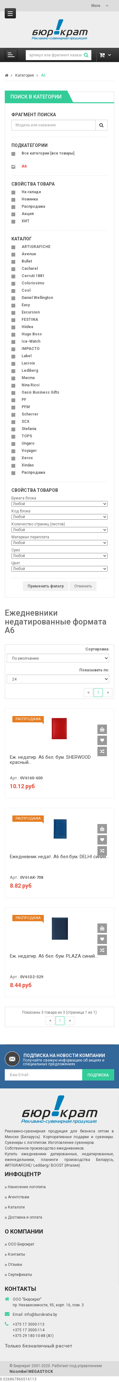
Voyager (29, 450)
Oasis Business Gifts (40, 392)
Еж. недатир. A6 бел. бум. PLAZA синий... (54, 956)
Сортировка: (97, 649)
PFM (26, 407)
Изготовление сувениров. (71, 1142)
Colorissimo (33, 283)
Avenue (29, 254)
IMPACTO (31, 348)
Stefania (29, 429)
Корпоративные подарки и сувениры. (78, 1137)
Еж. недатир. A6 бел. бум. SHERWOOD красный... (50, 759)
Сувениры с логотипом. (26, 1142)
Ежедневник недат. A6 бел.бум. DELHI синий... (59, 856)
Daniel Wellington (37, 297)
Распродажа (33, 206)
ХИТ (26, 221)
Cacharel (30, 268)
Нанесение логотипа (27, 1187)
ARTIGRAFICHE (36, 246)
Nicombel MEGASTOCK (31, 1371)
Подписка (98, 1075)
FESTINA (30, 319)
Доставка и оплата (25, 1217)
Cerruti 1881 (33, 276)
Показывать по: (94, 670)
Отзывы (15, 1264)
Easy (26, 305)
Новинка (30, 199)
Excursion (31, 312)
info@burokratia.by (40, 1314)
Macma (28, 378)
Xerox (27, 458)
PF (24, 399)
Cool (26, 290)
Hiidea (27, 327)
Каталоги (16, 1207)
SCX (26, 421)
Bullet (27, 261)
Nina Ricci (30, 385)
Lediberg (30, 370)
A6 (43, 75)
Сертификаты (20, 1274)
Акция (28, 214)
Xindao (28, 465)
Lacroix (28, 363)
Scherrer (30, 414)
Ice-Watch (31, 341)
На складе (31, 192)
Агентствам (18, 1197)
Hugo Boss (32, 334)
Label (26, 356)
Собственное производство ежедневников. (45, 1148)
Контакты (16, 1254)
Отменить (83, 586)
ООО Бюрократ (21, 1244)
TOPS (27, 436)
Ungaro (28, 443)
